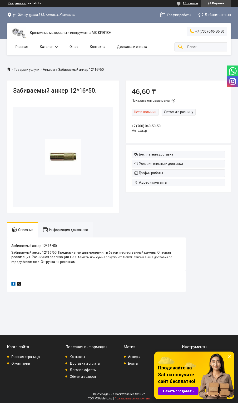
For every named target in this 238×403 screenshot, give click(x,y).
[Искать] (180, 47)
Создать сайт (17, 3)
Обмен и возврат (83, 376)
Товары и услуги (26, 69)
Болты (133, 363)
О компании (20, 363)
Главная (21, 47)
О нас (73, 47)
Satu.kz (140, 394)
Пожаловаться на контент (132, 398)
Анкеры (49, 69)
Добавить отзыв (218, 15)
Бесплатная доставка (156, 154)
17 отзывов (190, 3)
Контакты (97, 47)
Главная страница (25, 357)
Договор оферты (83, 370)
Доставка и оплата (132, 47)
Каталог (46, 47)
